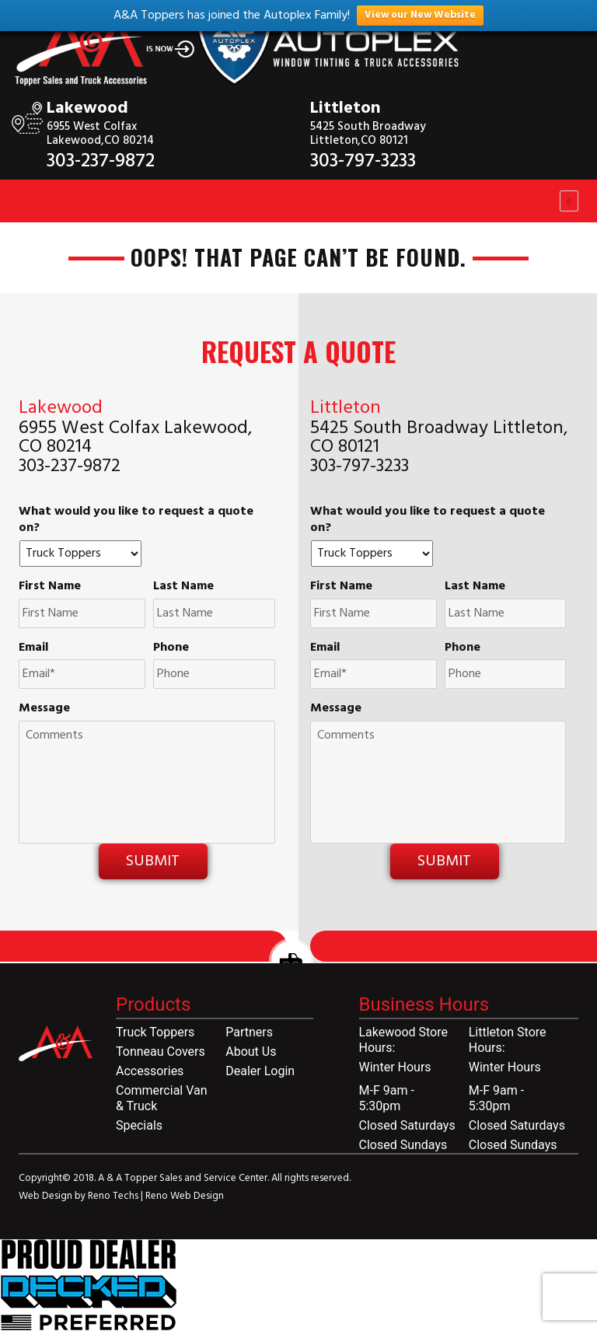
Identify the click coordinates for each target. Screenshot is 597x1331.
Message (44, 708)
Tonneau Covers (160, 1051)
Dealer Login (260, 1071)
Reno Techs (114, 1196)
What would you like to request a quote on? (136, 520)
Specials (139, 1125)
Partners (249, 1032)
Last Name (183, 586)
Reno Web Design (184, 1196)
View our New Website (420, 15)
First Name (50, 586)
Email (33, 648)
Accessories (149, 1071)
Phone (171, 648)
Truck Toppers (155, 1032)
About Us (250, 1051)
